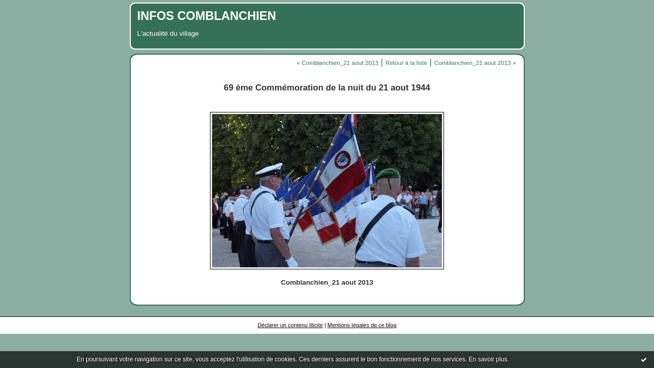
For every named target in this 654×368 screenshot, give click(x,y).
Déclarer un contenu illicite (290, 325)
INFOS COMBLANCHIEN (206, 15)
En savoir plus (488, 359)
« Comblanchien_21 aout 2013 (338, 62)
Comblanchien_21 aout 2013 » (475, 62)
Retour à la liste (406, 62)
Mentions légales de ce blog (362, 325)
